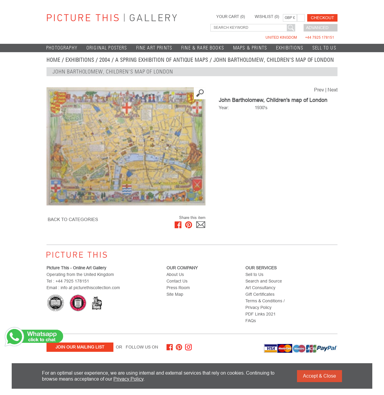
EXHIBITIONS (289, 48)
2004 (104, 60)
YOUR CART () (230, 17)
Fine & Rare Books (202, 48)
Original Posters (106, 48)
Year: (224, 107)
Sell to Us (324, 48)
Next (333, 89)
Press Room (178, 287)
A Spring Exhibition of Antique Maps (161, 60)
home (53, 60)
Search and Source (263, 281)
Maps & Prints (250, 48)
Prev (319, 89)
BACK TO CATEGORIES (73, 219)
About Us (175, 274)
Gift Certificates (259, 294)
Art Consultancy (260, 287)
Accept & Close (319, 376)
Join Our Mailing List (80, 347)
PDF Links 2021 (260, 314)
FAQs (250, 320)
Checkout (322, 17)
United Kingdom (300, 37)
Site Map (174, 294)
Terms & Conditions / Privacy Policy (265, 304)
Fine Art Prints (154, 48)
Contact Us (177, 281)
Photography (61, 48)
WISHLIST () (267, 17)
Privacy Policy (128, 379)
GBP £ (290, 18)
